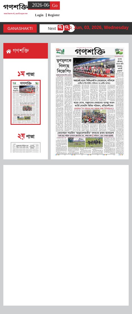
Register (54, 15)
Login (39, 15)
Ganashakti (20, 28)
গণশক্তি (17, 51)
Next (52, 28)
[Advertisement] (66, 235)
